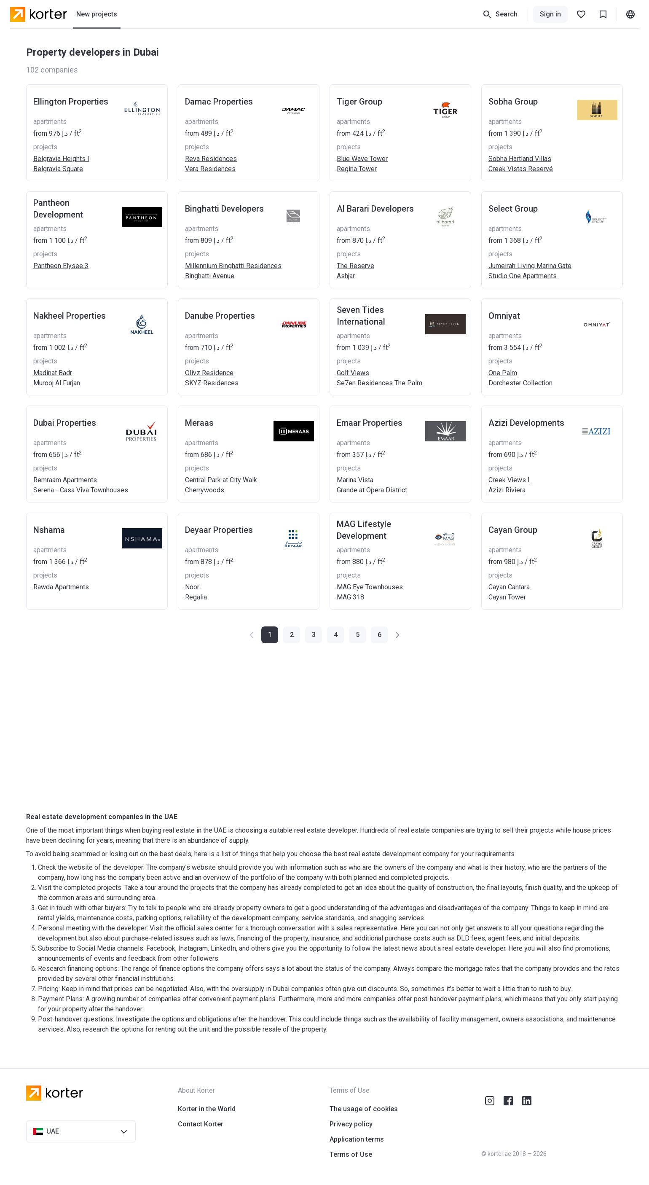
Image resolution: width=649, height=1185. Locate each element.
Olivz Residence (209, 373)
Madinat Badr (52, 373)
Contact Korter (200, 1124)
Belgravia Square (58, 169)
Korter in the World (207, 1109)
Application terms (357, 1139)
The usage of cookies (364, 1109)
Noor (192, 587)
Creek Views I (509, 480)
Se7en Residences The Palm (379, 383)
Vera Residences (210, 169)
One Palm (502, 373)
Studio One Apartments (522, 276)
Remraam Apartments (65, 480)
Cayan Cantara (509, 587)
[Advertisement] (279, 728)
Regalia (196, 597)
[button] (291, 634)
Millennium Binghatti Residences (233, 266)
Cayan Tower (507, 597)
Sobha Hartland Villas (519, 159)
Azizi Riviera (507, 490)
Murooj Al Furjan (56, 383)
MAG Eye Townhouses (370, 587)
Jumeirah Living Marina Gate (529, 266)
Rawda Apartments (61, 587)
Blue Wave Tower (362, 159)
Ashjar (346, 276)
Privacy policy (351, 1124)
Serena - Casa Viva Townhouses (80, 490)
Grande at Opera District (372, 490)
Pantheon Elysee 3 (60, 266)
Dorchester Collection (520, 383)
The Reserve (355, 266)
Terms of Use (351, 1154)
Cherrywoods (204, 490)
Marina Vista (355, 480)
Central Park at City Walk (221, 480)
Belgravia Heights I (61, 159)
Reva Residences (211, 159)
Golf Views (353, 373)
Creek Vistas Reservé (520, 169)
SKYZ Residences (212, 383)
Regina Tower (357, 169)
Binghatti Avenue (209, 276)
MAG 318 (350, 597)
